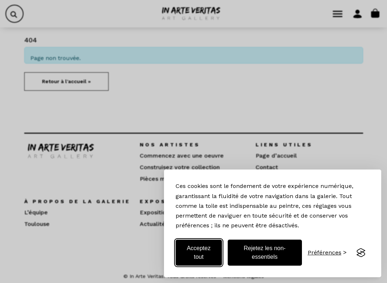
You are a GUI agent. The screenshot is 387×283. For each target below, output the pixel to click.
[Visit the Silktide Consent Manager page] (361, 252)
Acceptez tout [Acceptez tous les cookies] (199, 252)
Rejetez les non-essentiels (265, 252)
